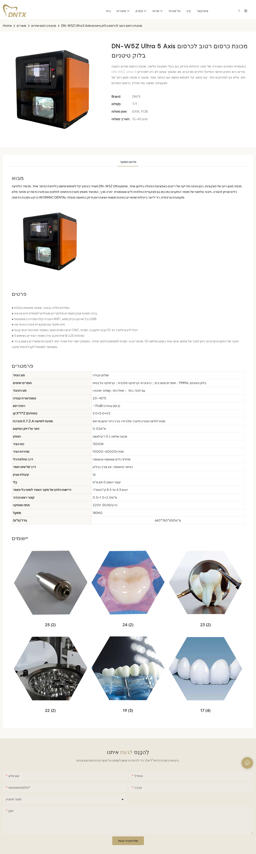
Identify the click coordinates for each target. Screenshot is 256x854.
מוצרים (21, 25)
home (7, 25)
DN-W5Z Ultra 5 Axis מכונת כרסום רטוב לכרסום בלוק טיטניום (101, 25)
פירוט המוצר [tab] (128, 162)
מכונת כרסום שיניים (43, 25)
